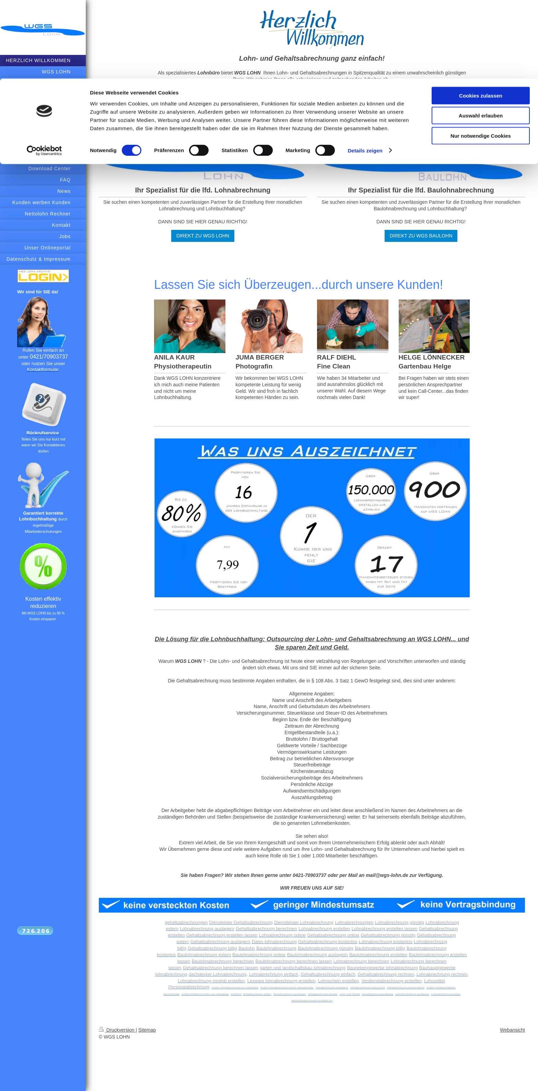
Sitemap (147, 1030)
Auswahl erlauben (481, 37)
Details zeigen (365, 72)
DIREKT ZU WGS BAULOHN (421, 235)
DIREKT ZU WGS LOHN (202, 235)
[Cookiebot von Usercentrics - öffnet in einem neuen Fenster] (44, 72)
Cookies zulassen (480, 17)
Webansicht (512, 1030)
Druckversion (117, 1030)
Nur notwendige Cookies (481, 57)
